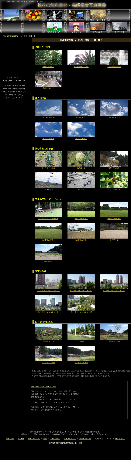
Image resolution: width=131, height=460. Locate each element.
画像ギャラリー (85, 439)
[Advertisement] (14, 54)
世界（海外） (55, 439)
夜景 (45, 439)
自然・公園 (10, 439)
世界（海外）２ (70, 439)
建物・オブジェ (34, 439)
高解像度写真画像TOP (11, 36)
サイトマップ (120, 439)
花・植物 (21, 439)
